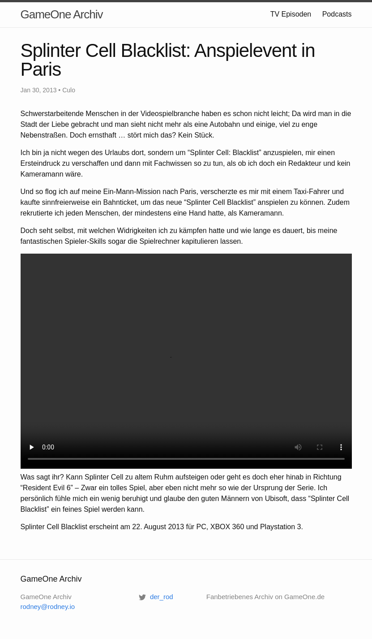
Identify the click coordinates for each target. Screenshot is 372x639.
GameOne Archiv (62, 14)
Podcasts (337, 14)
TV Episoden (291, 14)
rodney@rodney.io (48, 606)
